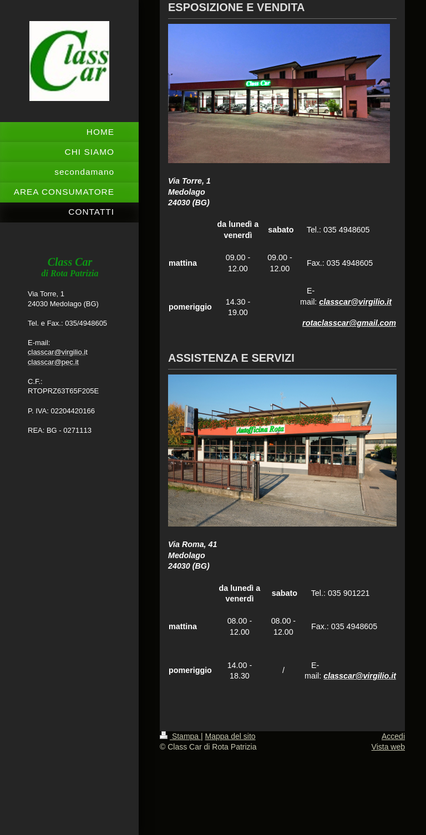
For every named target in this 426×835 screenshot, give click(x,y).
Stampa (180, 736)
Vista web (388, 746)
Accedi (393, 736)
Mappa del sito (230, 736)
